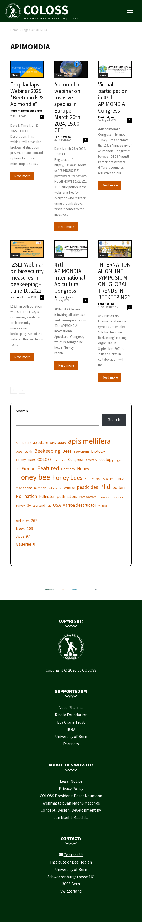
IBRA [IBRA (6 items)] (105, 479)
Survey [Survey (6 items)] (20, 505)
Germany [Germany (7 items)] (68, 468)
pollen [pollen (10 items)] (118, 487)
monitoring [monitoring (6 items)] (24, 488)
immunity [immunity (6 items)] (117, 479)
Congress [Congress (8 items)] (76, 459)
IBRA (71, 729)
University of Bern (71, 736)
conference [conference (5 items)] (60, 460)
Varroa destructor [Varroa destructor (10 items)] (79, 505)
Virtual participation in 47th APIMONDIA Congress (113, 97)
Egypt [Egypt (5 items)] (119, 460)
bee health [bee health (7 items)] (24, 451)
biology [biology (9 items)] (98, 451)
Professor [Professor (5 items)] (105, 497)
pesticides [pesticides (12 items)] (87, 487)
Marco (14, 297)
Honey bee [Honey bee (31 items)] (33, 477)
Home (14, 30)
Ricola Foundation (71, 714)
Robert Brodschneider (26, 111)
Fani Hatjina (62, 137)
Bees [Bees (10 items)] (67, 451)
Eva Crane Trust (71, 722)
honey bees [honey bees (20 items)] (67, 477)
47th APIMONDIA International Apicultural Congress (69, 277)
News (15, 75)
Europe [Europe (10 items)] (28, 468)
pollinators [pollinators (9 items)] (67, 496)
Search (22, 410)
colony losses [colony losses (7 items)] (25, 459)
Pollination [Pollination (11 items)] (26, 496)
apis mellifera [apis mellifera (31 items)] (89, 441)
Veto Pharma (71, 707)
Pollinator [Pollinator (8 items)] (47, 496)
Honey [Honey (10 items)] (83, 468)
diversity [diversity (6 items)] (91, 460)
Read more (22, 176)
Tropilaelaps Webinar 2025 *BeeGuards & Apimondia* (26, 94)
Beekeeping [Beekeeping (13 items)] (47, 450)
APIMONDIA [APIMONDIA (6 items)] (58, 443)
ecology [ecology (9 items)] (106, 459)
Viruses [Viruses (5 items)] (102, 505)
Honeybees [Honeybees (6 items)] (92, 479)
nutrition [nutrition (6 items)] (40, 488)
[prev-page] (13, 390)
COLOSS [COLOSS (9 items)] (44, 459)
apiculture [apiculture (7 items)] (40, 442)
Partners (71, 743)
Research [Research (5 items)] (118, 497)
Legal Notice (71, 781)
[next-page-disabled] (22, 390)
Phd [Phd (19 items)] (105, 486)
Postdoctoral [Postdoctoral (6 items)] (88, 497)
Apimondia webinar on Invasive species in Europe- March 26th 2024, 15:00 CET (67, 107)
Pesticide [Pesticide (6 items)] (69, 488)
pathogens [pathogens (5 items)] (54, 488)
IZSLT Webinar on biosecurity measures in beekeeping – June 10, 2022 (27, 277)
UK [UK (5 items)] (49, 505)
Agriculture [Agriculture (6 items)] (23, 443)
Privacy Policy (71, 788)
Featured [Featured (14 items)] (48, 468)
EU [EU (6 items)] (18, 469)
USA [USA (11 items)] (57, 505)
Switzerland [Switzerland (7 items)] (36, 505)
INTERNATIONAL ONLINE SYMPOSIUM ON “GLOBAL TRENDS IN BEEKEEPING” (114, 281)
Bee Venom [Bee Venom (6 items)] (81, 451)
